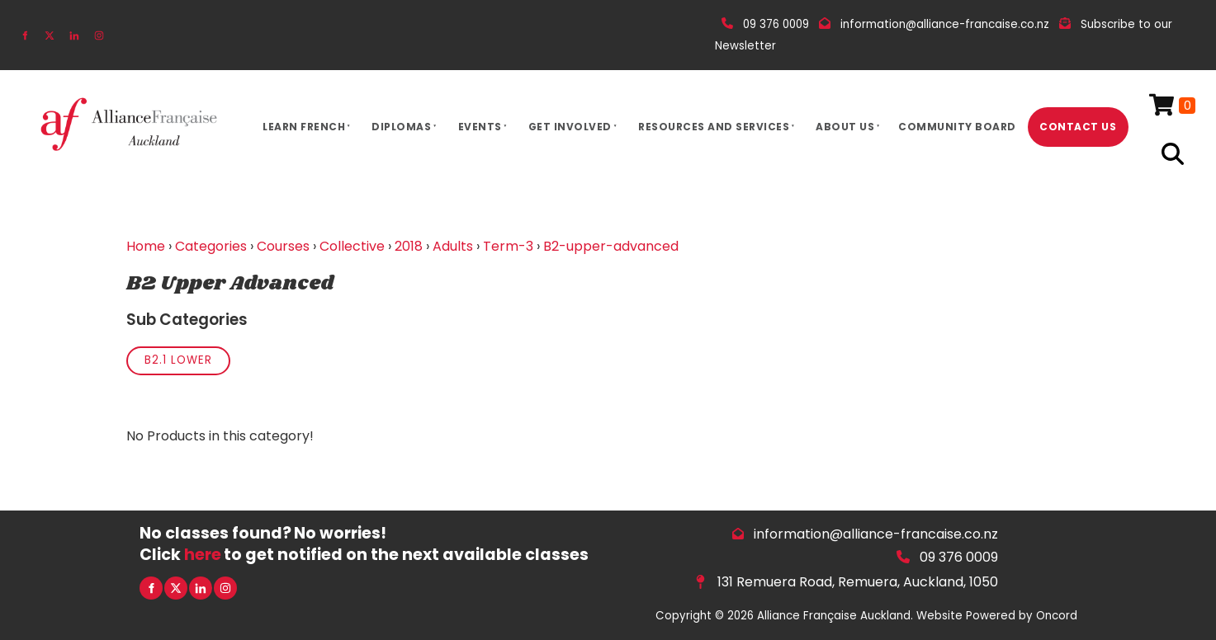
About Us (845, 127)
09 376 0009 (959, 557)
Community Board (957, 127)
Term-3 (508, 246)
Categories (211, 246)
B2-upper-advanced (611, 246)
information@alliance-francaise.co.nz (876, 534)
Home (145, 246)
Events (480, 127)
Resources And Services (713, 127)
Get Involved (570, 127)
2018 (409, 246)
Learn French (304, 127)
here (202, 555)
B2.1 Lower (178, 360)
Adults (453, 246)
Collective (352, 246)
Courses (283, 246)
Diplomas (401, 127)
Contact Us (1077, 127)
